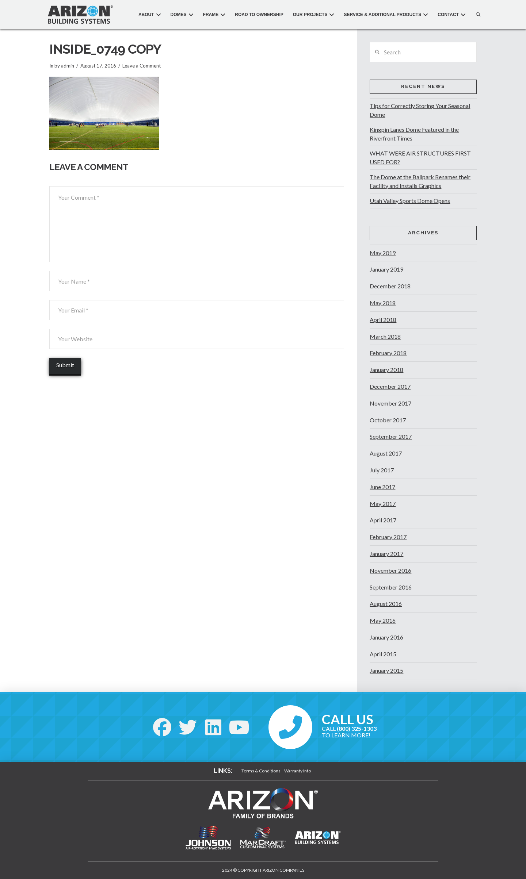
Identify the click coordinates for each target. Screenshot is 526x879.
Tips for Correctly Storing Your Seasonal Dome (420, 110)
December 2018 (390, 286)
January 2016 (386, 637)
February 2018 (388, 352)
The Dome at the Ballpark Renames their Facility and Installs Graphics (420, 181)
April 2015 (383, 653)
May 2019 (383, 252)
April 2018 (383, 319)
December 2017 (390, 386)
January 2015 (386, 670)
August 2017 (386, 453)
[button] (476, 14)
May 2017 (383, 503)
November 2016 (390, 570)
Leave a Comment (141, 66)
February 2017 (388, 536)
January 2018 (386, 369)
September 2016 (391, 587)
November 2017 (390, 403)
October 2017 (388, 420)
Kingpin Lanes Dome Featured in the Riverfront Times (414, 134)
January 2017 (386, 553)
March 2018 (385, 336)
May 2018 (383, 302)
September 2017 (391, 436)
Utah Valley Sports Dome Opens (410, 200)
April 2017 (383, 520)
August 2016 (386, 603)
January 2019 (386, 269)
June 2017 (382, 486)
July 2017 (382, 470)
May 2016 (383, 620)
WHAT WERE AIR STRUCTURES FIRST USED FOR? (420, 157)
